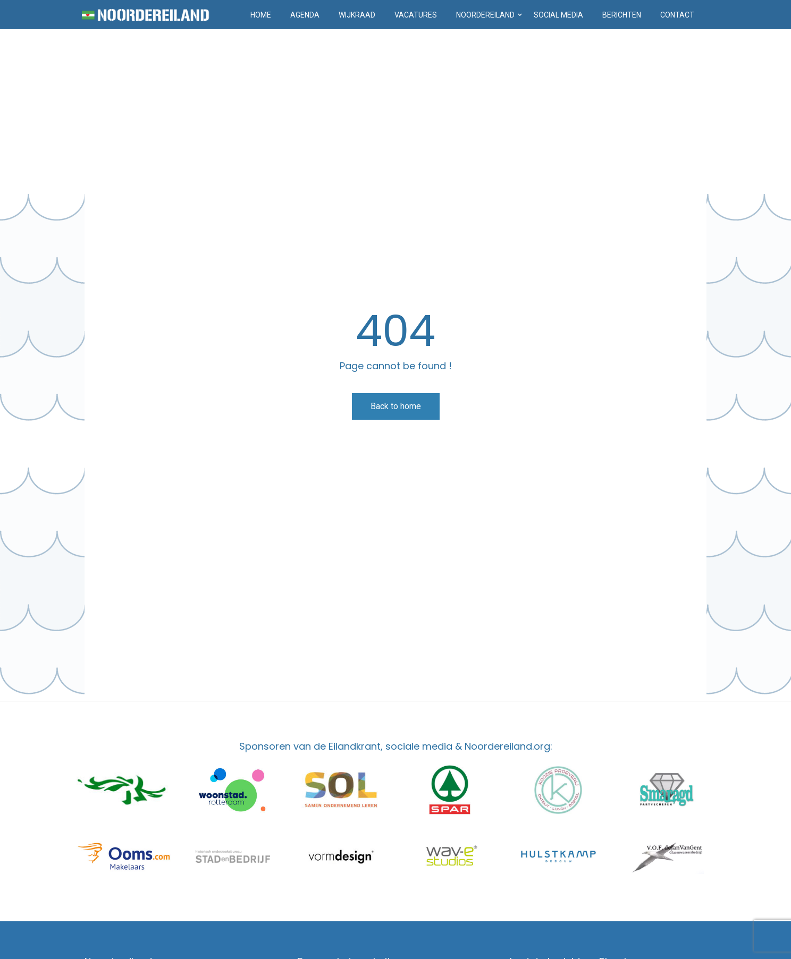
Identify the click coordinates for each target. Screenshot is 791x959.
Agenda (304, 15)
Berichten (621, 15)
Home (260, 15)
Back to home (396, 406)
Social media (558, 15)
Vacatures (415, 15)
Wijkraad (357, 15)
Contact (677, 15)
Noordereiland (485, 15)
